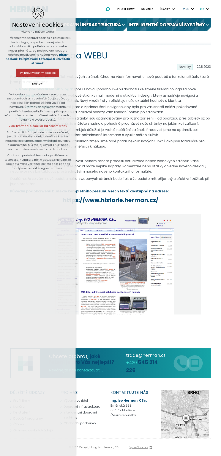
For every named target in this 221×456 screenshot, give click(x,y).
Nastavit (27, 84)
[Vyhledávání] (108, 9)
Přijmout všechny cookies (27, 73)
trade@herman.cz (146, 355)
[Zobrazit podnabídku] (173, 9)
